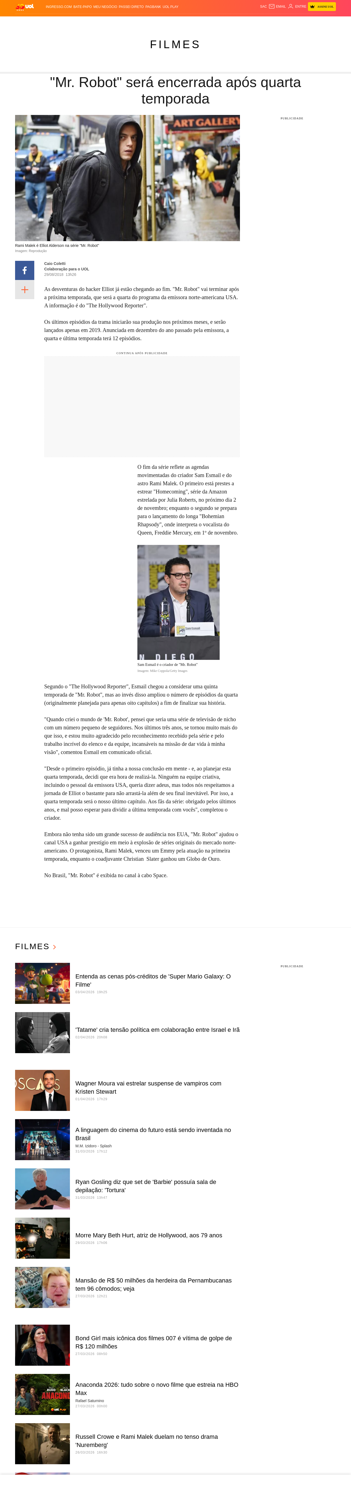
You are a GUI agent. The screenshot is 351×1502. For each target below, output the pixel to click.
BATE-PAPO (82, 7)
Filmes (175, 44)
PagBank (153, 7)
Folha (132, 22)
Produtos (26, 22)
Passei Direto (131, 7)
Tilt (215, 22)
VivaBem (202, 22)
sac (263, 6)
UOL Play (170, 7)
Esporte (148, 22)
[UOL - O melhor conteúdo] (24, 7)
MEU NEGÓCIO (105, 7)
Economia (114, 22)
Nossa (260, 22)
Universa (183, 22)
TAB (271, 22)
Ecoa (225, 22)
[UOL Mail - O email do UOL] (277, 6)
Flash (43, 22)
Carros (95, 22)
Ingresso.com (59, 7)
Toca (293, 22)
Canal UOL (242, 22)
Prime (282, 22)
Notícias (59, 22)
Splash (165, 22)
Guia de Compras (317, 22)
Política (78, 22)
